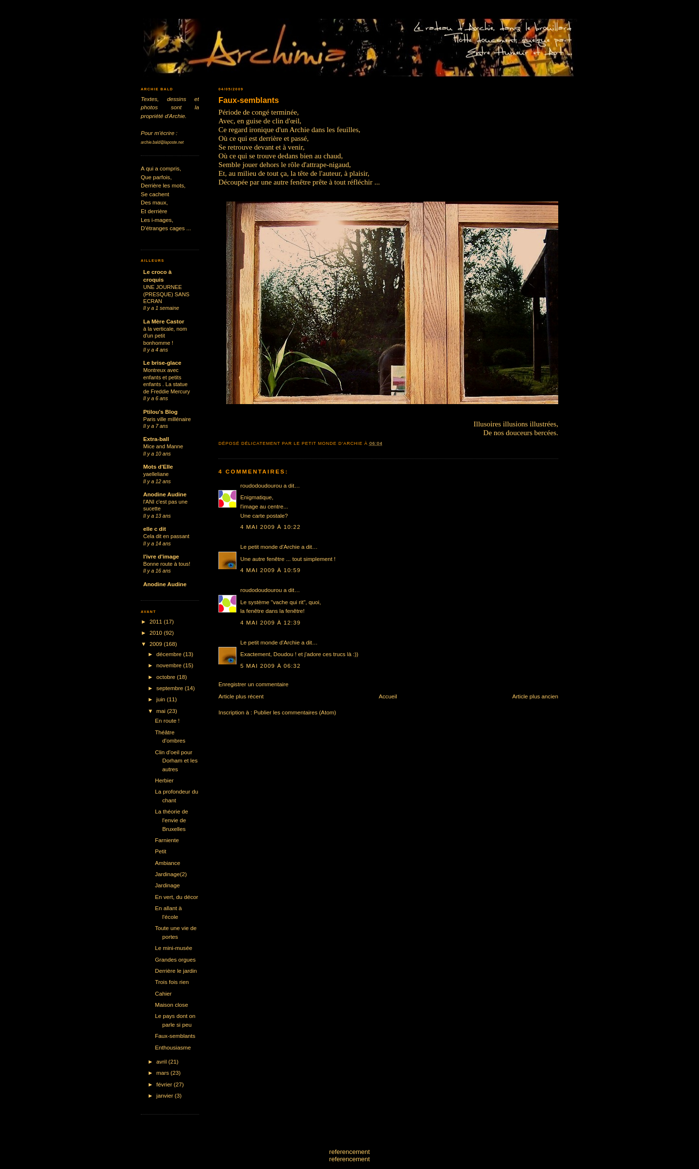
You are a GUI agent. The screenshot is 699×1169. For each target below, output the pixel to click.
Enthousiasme (173, 1047)
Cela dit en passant (166, 536)
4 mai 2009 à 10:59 (270, 570)
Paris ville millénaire (167, 419)
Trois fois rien (172, 982)
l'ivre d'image (161, 556)
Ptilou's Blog (160, 411)
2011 (157, 621)
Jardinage (167, 885)
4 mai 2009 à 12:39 (270, 622)
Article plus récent (241, 696)
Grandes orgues (175, 959)
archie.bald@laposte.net (162, 142)
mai (161, 711)
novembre (169, 665)
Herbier (164, 780)
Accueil (388, 696)
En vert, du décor (176, 897)
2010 (157, 632)
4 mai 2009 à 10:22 (270, 527)
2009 (157, 644)
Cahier (163, 993)
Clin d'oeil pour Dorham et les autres (176, 760)
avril (162, 1061)
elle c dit (154, 528)
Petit (160, 851)
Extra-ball (156, 439)
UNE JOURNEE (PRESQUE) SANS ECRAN (166, 294)
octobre (166, 677)
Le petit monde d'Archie (270, 546)
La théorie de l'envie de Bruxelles (171, 819)
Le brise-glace (162, 362)
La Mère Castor (163, 321)
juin (161, 699)
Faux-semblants (248, 100)
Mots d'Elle (158, 466)
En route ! (167, 720)
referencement (349, 1151)
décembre (169, 654)
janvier (165, 1095)
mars (163, 1072)
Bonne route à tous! (166, 564)
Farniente (167, 840)
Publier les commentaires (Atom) (295, 712)
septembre (170, 688)
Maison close (171, 1004)
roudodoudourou (261, 485)
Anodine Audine (164, 494)
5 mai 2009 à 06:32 (270, 665)
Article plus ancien (535, 696)
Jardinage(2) (171, 874)
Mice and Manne (163, 446)
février (165, 1084)
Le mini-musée (173, 948)
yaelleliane (156, 474)
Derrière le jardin (176, 970)
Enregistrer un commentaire (253, 684)
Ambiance (167, 863)
